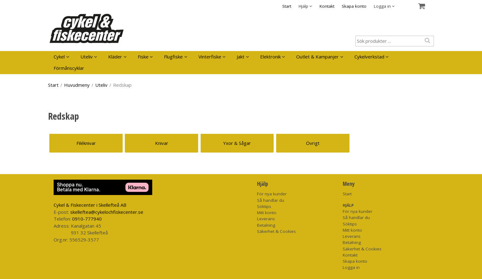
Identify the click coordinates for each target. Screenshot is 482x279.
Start (286, 6)
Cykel (59, 57)
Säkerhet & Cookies (276, 231)
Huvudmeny (77, 85)
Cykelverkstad (369, 57)
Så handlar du (270, 200)
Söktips (264, 206)
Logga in (351, 267)
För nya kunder (272, 194)
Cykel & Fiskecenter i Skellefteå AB (90, 205)
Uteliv (86, 57)
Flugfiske (173, 57)
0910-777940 (87, 219)
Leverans (266, 218)
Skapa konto (354, 6)
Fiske (143, 57)
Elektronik (270, 57)
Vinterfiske (209, 57)
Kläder (115, 57)
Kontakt (327, 6)
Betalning (266, 225)
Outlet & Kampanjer (317, 57)
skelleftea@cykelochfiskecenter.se (106, 212)
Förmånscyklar (69, 68)
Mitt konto (266, 212)
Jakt (240, 57)
